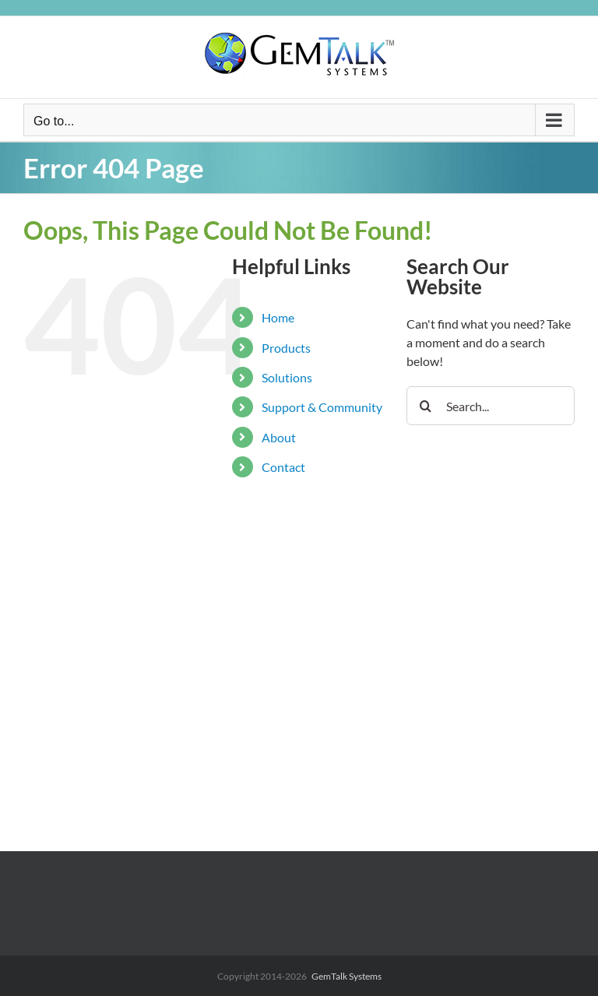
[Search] (425, 405)
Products (286, 347)
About (279, 437)
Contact (283, 466)
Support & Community (322, 406)
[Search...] (490, 405)
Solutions (287, 377)
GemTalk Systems (346, 976)
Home (278, 317)
